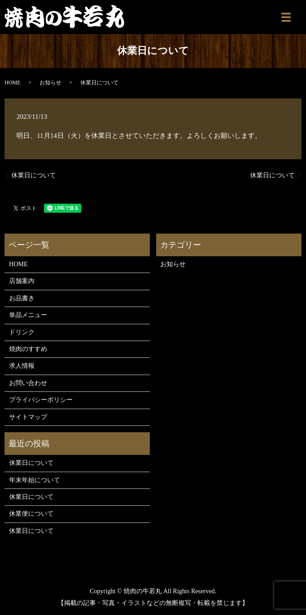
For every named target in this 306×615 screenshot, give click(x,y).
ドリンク (22, 332)
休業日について (33, 175)
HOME (12, 82)
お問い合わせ (28, 383)
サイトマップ (28, 417)
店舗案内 (22, 281)
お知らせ (50, 82)
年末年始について (34, 480)
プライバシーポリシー (41, 399)
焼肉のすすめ (28, 349)
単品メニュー (28, 315)
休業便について (31, 513)
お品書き (22, 298)
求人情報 (22, 365)
